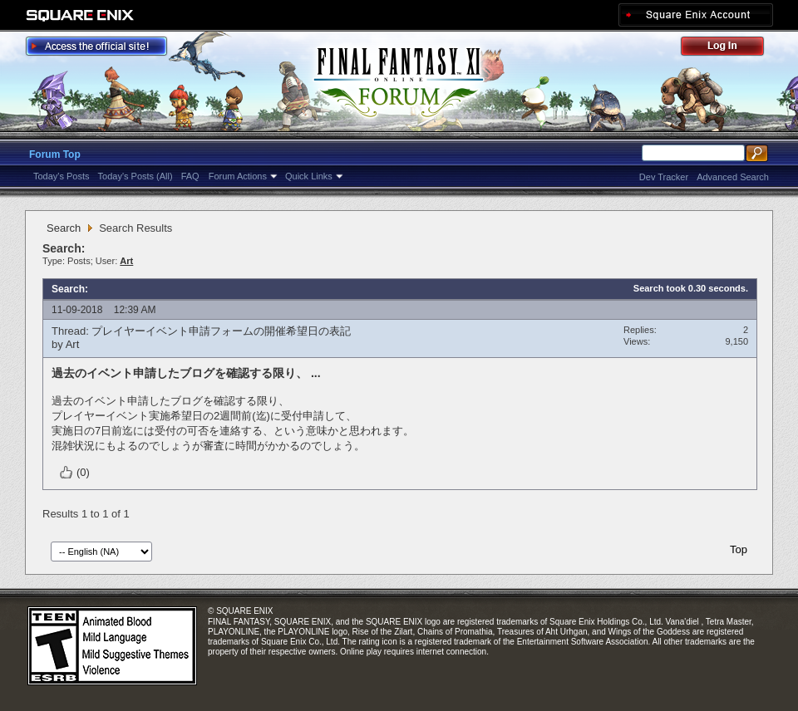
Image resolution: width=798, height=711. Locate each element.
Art (73, 344)
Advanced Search (733, 177)
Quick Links (308, 176)
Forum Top (55, 154)
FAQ (190, 176)
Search (64, 228)
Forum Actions (238, 176)
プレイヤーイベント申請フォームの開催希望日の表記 (221, 331)
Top (738, 549)
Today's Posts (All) (135, 176)
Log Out (730, 48)
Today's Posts (61, 176)
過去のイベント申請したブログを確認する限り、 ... (186, 373)
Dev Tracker (663, 177)
